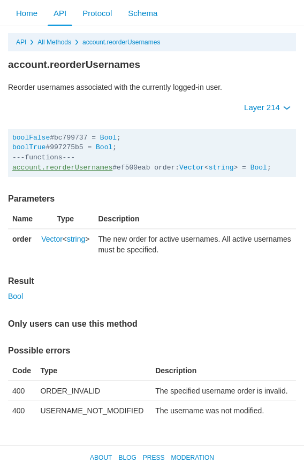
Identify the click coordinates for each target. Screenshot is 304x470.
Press (154, 457)
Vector (191, 168)
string (221, 168)
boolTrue (28, 147)
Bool (108, 138)
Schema (142, 13)
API (60, 13)
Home (26, 13)
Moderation (192, 457)
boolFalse (31, 138)
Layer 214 (267, 107)
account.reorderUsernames (121, 42)
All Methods (54, 42)
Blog (127, 457)
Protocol (97, 13)
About (101, 457)
